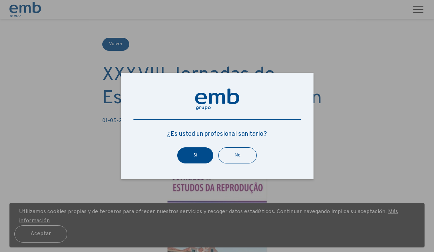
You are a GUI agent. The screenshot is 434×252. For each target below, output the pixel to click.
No (237, 155)
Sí (195, 155)
